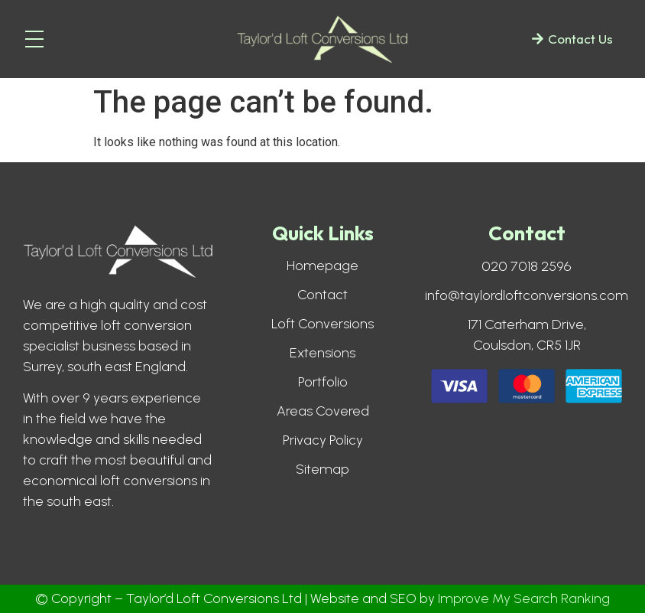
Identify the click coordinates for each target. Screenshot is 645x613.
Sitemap (322, 469)
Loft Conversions (322, 323)
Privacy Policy (323, 440)
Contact (322, 294)
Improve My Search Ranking (524, 598)
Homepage (322, 265)
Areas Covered (323, 411)
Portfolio (323, 381)
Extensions (322, 352)
